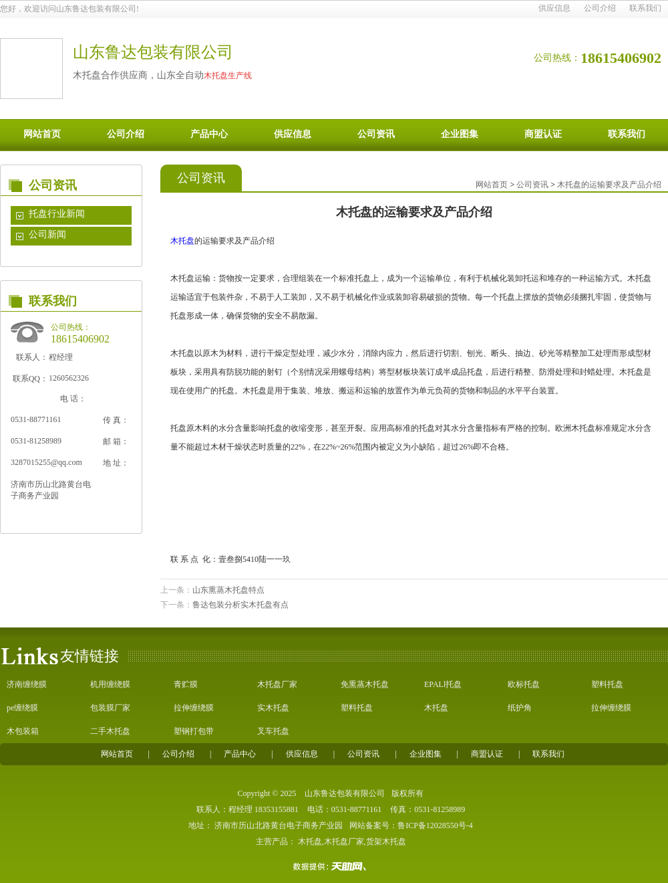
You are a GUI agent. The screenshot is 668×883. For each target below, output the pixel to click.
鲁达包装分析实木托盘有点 (240, 604)
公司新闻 (47, 234)
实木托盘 (273, 707)
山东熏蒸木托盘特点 (228, 590)
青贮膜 (186, 684)
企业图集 (459, 134)
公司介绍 (600, 8)
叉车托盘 (273, 731)
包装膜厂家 (110, 707)
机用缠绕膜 (110, 684)
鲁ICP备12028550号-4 (435, 825)
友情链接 (89, 656)
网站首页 (42, 134)
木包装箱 (23, 731)
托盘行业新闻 (57, 214)
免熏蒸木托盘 (365, 684)
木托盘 (182, 241)
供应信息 (554, 8)
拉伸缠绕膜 (194, 707)
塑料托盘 (607, 684)
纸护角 (520, 707)
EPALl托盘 (443, 684)
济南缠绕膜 (27, 684)
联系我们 (645, 8)
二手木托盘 (110, 731)
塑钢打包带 (194, 731)
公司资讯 (376, 134)
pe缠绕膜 (22, 707)
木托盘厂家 (277, 684)
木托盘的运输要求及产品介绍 (609, 184)
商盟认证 (543, 134)
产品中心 (209, 134)
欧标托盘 (524, 684)
